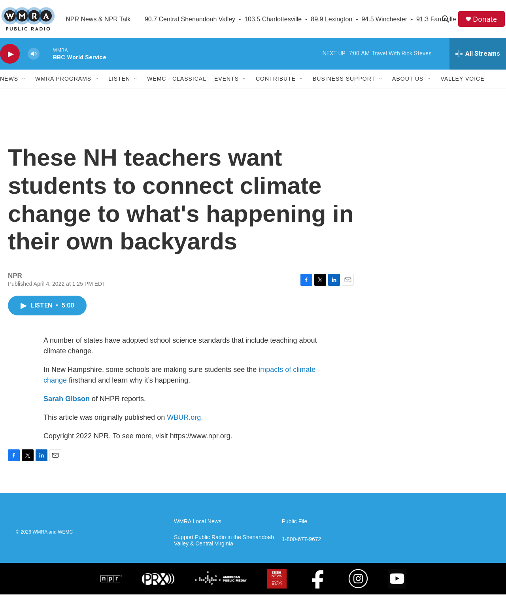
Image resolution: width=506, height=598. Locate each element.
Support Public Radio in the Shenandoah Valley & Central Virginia (224, 544)
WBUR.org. (185, 421)
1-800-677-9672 (301, 543)
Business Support (344, 82)
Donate (486, 21)
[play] (10, 57)
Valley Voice (462, 82)
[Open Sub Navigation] (24, 82)
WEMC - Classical (176, 82)
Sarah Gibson (66, 402)
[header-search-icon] (446, 21)
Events (226, 82)
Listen (119, 82)
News (9, 82)
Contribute (276, 82)
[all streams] (477, 57)
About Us (407, 82)
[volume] (33, 57)
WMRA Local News (197, 525)
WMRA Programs (63, 82)
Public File (295, 525)
